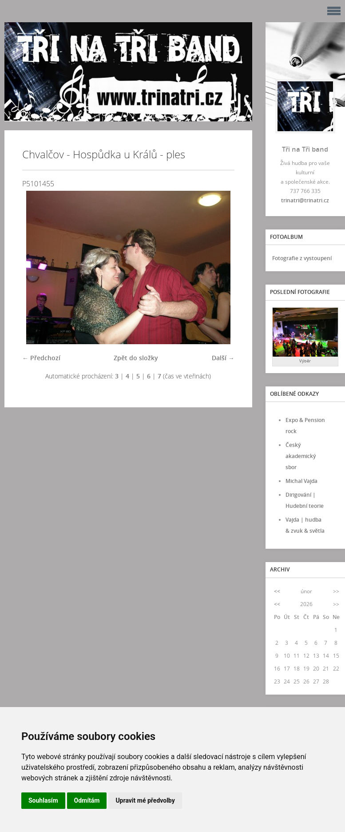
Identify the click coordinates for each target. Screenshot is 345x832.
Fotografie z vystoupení (302, 258)
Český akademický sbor (301, 456)
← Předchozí (41, 358)
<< (277, 591)
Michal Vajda (301, 481)
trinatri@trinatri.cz (305, 200)
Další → (223, 358)
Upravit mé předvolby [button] (144, 800)
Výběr (305, 361)
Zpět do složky (136, 358)
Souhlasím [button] (43, 800)
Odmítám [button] (87, 800)
